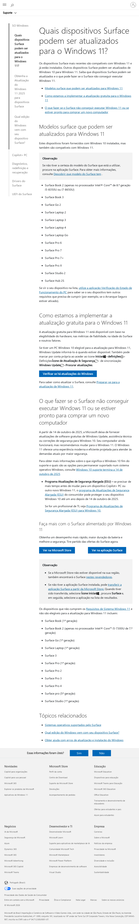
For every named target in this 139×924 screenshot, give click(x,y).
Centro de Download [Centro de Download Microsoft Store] (58, 777)
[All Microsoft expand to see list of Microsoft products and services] (4, 5)
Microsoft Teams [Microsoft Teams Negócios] (11, 872)
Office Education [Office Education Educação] (101, 794)
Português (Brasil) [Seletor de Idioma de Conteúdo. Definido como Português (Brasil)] (17, 882)
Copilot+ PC (19, 155)
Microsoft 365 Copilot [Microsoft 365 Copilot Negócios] (13, 866)
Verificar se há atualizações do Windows (68, 374)
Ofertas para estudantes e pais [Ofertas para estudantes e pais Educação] (107, 809)
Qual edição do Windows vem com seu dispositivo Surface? (21, 129)
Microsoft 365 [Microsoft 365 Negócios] (10, 854)
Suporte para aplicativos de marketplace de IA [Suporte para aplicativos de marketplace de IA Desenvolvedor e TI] (69, 843)
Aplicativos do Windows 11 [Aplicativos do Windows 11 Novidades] (16, 794)
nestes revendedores (99, 577)
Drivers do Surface (18, 183)
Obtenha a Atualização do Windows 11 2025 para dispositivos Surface (21, 91)
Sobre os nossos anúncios (113, 900)
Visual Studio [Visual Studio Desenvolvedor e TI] (55, 872)
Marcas (93, 900)
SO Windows (20, 25)
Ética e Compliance (62, 900)
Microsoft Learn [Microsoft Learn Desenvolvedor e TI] (56, 837)
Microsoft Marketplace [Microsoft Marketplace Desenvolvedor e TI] (59, 854)
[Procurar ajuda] (13, 5)
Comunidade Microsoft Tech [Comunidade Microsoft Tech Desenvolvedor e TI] (61, 849)
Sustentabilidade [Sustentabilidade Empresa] (101, 872)
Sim (79, 753)
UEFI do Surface (22, 194)
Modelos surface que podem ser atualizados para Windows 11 (84, 88)
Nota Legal (80, 900)
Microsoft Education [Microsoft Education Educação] (103, 771)
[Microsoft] (69, 3)
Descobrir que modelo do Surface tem (77, 174)
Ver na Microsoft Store (57, 550)
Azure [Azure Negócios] (6, 843)
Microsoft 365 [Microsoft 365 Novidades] (10, 783)
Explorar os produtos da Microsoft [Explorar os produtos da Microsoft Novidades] (19, 789)
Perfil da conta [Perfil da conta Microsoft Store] (55, 771)
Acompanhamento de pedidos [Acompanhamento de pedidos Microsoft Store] (62, 794)
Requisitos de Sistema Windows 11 (108, 609)
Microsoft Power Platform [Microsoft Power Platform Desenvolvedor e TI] (60, 860)
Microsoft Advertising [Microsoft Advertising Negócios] (13, 860)
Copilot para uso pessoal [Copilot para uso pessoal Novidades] (15, 777)
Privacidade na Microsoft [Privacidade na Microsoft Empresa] (105, 849)
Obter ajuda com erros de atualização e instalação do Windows (84, 740)
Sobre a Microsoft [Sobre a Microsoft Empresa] (102, 837)
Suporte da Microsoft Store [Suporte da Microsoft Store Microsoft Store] (61, 783)
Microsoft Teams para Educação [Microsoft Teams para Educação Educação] (108, 783)
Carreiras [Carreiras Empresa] (98, 831)
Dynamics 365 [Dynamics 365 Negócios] (10, 849)
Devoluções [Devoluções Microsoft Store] (54, 789)
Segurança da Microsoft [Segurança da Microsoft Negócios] (14, 837)
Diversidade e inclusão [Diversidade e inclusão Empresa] (104, 860)
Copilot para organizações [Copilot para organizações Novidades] (15, 771)
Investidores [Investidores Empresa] (99, 854)
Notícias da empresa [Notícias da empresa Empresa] (103, 843)
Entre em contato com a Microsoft (19, 900)
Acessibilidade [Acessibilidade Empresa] (100, 866)
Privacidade (44, 900)
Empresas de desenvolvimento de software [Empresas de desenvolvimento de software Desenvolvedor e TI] (68, 866)
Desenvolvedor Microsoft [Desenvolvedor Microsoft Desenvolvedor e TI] (60, 831)
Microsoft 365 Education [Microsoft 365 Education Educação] (104, 789)
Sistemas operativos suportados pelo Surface (73, 725)
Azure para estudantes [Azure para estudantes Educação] (104, 815)
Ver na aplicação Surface (107, 550)
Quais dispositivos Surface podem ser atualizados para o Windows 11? (21, 50)
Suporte (8, 12)
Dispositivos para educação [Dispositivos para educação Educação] (106, 777)
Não (101, 753)
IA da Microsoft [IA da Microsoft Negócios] (11, 831)
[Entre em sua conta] (133, 5)
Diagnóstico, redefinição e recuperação (20, 168)
